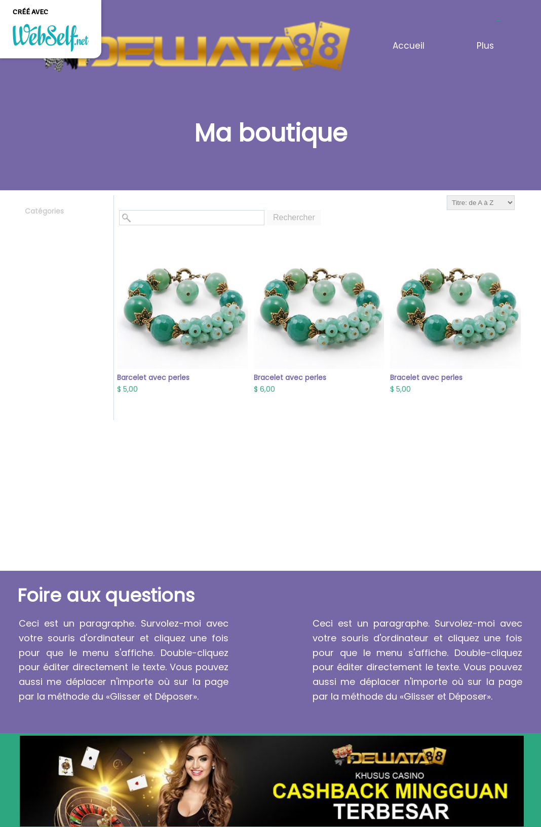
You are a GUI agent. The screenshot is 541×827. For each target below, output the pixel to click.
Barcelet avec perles (153, 377)
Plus (485, 46)
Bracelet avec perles (290, 377)
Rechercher (294, 217)
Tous (33, 226)
